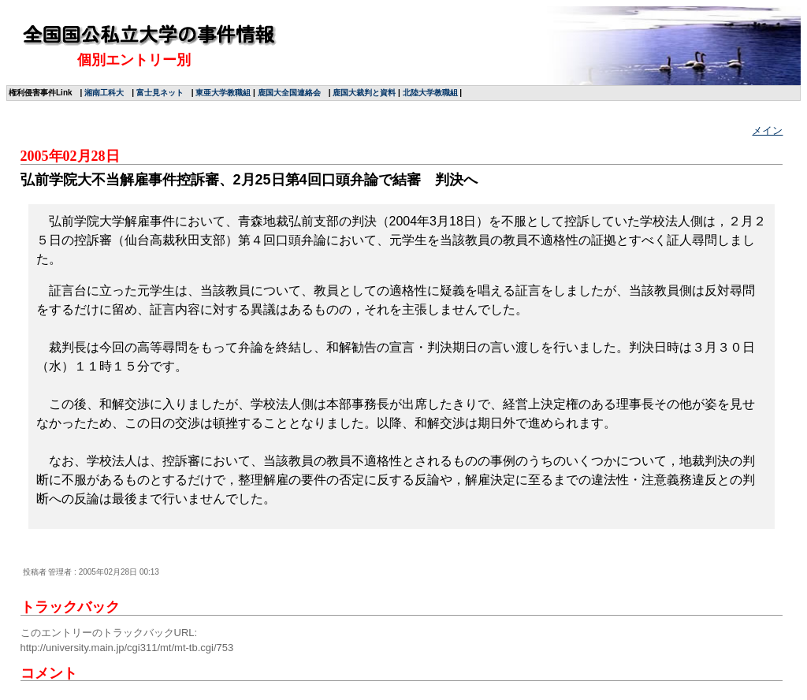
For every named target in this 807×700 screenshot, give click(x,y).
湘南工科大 (104, 92)
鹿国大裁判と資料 (364, 92)
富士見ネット (160, 92)
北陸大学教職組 (430, 92)
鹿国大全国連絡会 (289, 92)
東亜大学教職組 (223, 92)
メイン (767, 130)
